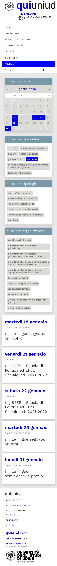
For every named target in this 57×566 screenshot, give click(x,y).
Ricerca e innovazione (18, 39)
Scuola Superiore (18, 294)
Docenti (12, 153)
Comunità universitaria (34, 148)
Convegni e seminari (20, 193)
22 (41, 117)
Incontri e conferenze (21, 203)
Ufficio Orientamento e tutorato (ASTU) (27, 301)
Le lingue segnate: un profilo (25, 335)
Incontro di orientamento (23, 209)
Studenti (31, 159)
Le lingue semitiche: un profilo (24, 473)
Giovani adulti (16, 159)
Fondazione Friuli (18, 278)
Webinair (13, 220)
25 (14, 122)
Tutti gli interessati (19, 172)
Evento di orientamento (22, 198)
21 (34, 117)
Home (8, 27)
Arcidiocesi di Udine (19, 240)
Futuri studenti (28, 153)
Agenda (9, 64)
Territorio (11, 58)
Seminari (38, 214)
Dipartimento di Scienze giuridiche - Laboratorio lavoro (26, 255)
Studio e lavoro (14, 45)
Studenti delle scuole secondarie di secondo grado (28, 166)
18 (14, 117)
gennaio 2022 (28, 89)
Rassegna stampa (16, 544)
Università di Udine (19, 307)
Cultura (9, 51)
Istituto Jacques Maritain (23, 283)
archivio (16, 532)
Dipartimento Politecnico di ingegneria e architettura (24, 271)
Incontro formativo (19, 214)
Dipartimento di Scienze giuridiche (22, 247)
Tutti (13, 148)
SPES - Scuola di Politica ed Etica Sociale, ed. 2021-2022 (26, 370)
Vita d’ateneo (13, 33)
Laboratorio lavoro (19, 288)
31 (7, 128)
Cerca (8, 70)
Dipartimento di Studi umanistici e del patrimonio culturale (28, 263)
